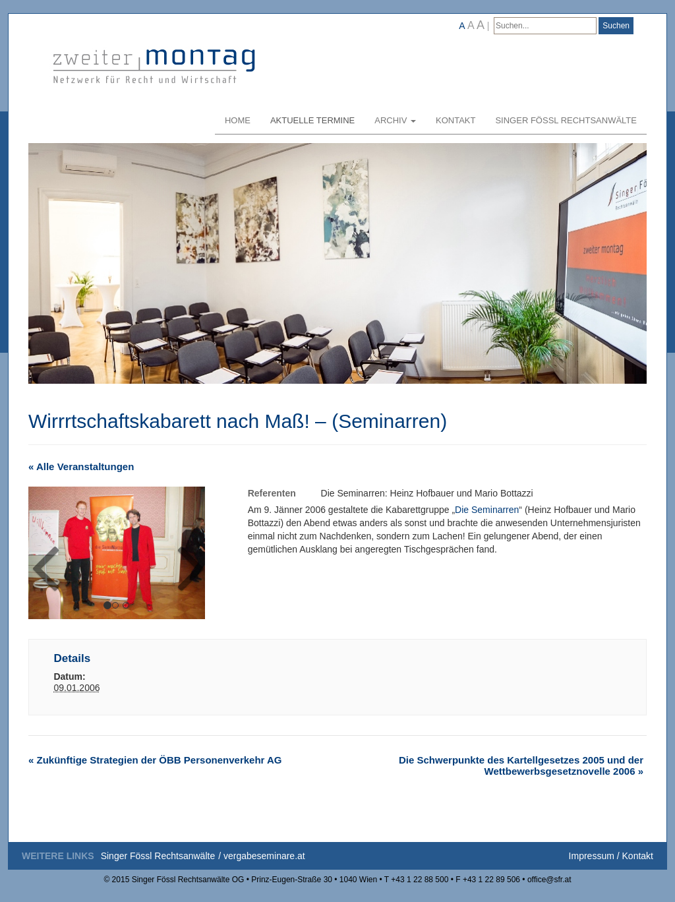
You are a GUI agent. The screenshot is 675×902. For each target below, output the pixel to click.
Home (237, 120)
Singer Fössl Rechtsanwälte (566, 120)
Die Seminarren (487, 509)
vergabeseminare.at (264, 856)
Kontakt (455, 120)
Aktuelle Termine (312, 120)
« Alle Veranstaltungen (81, 466)
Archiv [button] (395, 120)
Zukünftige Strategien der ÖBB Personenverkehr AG (155, 760)
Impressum (591, 856)
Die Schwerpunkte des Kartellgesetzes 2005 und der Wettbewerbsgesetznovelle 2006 (521, 765)
